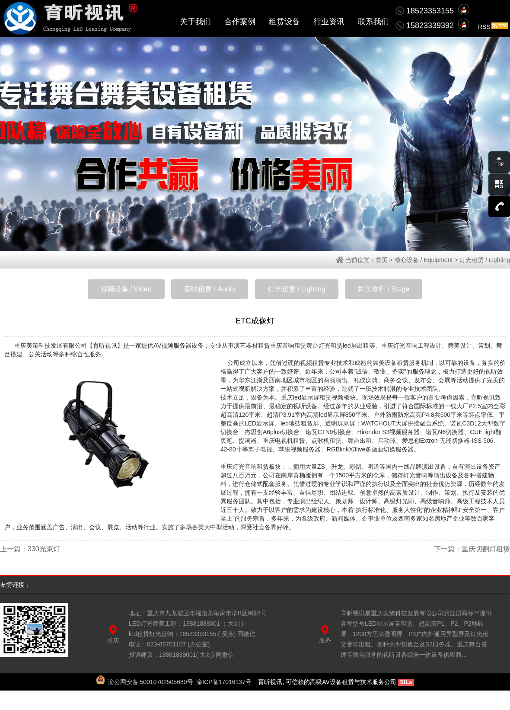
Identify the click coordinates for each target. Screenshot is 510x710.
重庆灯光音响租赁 (244, 466)
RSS (493, 26)
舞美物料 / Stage (383, 289)
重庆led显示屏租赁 (306, 397)
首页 (382, 259)
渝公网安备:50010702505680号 (150, 681)
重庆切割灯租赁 (486, 549)
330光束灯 (44, 549)
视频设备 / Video (126, 289)
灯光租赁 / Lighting (484, 259)
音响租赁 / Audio (209, 289)
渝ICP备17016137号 (224, 681)
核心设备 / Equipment (424, 259)
